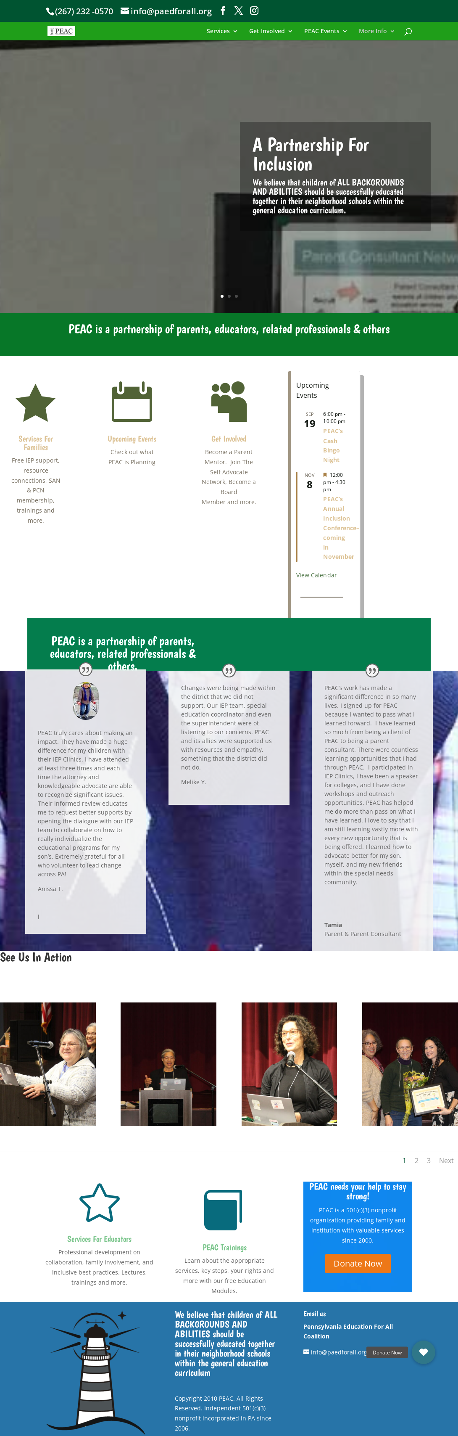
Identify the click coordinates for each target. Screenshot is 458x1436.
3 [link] (236, 296)
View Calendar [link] (316, 575)
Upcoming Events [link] (132, 439)
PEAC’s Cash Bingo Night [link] (332, 445)
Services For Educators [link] (99, 1239)
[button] (223, 10)
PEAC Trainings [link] (225, 1247)
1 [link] (222, 296)
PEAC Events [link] (322, 31)
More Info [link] (373, 31)
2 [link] (229, 296)
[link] (73, 30)
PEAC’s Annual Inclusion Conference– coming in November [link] (341, 528)
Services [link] (218, 31)
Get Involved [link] (267, 31)
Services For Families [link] (35, 443)
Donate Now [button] (358, 1263)
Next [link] (446, 1160)
